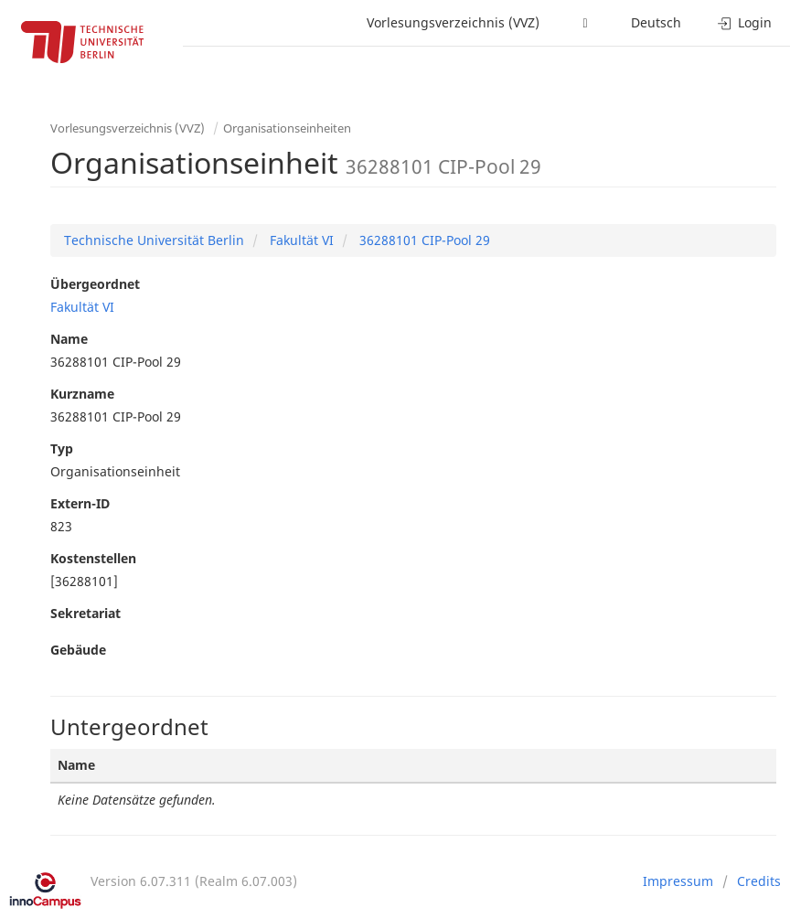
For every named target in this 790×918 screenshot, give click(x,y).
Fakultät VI (300, 240)
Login (745, 22)
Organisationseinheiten (287, 128)
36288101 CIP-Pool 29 (423, 240)
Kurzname (82, 393)
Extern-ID (80, 503)
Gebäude (78, 649)
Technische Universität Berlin (154, 240)
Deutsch (656, 22)
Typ (61, 448)
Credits (759, 881)
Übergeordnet (95, 284)
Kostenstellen (93, 558)
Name (69, 338)
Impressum (678, 881)
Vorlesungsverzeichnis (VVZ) (453, 22)
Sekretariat (85, 613)
